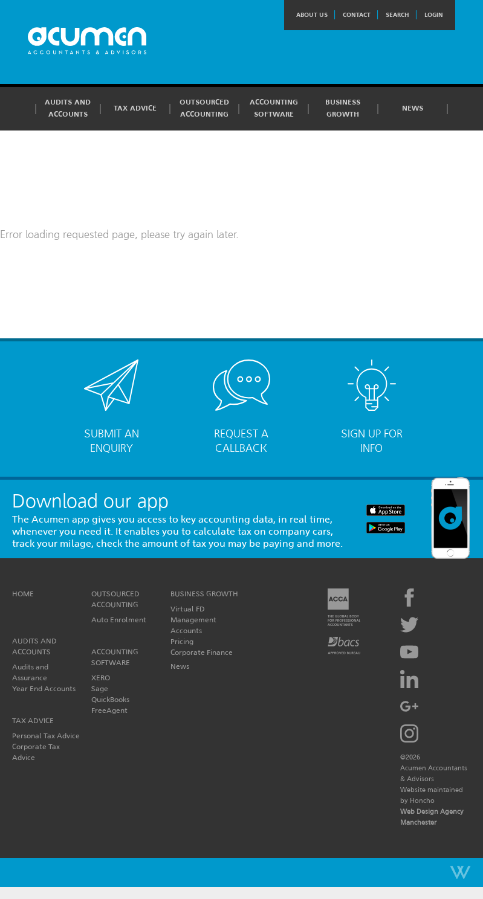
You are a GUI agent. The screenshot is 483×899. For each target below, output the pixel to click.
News (412, 108)
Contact (357, 15)
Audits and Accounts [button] (68, 108)
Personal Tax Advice (46, 735)
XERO (100, 677)
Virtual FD (187, 608)
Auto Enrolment (118, 619)
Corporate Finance (201, 652)
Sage (99, 688)
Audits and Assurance (30, 672)
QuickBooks (110, 699)
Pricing (181, 641)
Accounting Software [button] (274, 108)
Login (433, 15)
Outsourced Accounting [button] (204, 108)
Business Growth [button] (342, 108)
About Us (312, 15)
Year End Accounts (44, 688)
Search (397, 15)
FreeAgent (109, 710)
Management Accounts (193, 625)
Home (23, 593)
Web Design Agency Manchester (432, 816)
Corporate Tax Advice (36, 752)
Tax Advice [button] (135, 108)
